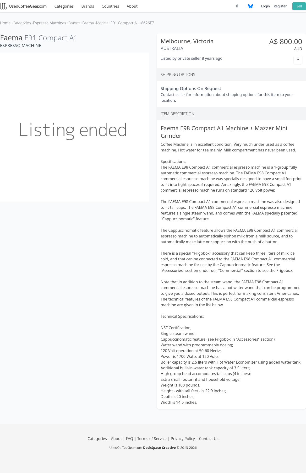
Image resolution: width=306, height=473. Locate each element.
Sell (299, 6)
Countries (110, 6)
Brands (87, 6)
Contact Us (208, 438)
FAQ (130, 438)
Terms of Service (152, 438)
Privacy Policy (183, 438)
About (132, 6)
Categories (64, 6)
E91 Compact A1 (51, 38)
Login (265, 6)
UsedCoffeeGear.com (23, 6)
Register (280, 6)
